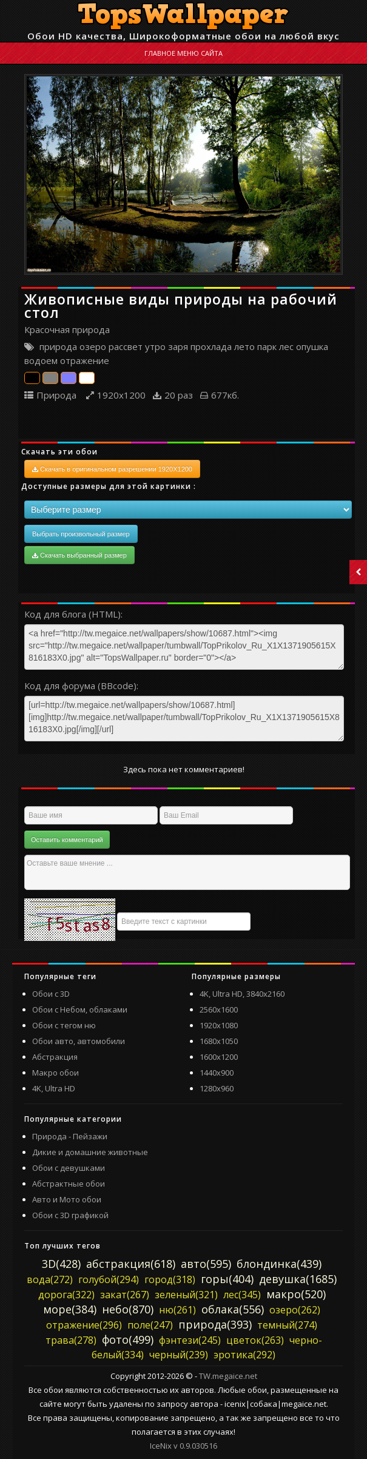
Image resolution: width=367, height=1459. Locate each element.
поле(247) (150, 1325)
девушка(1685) (298, 1279)
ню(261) (177, 1309)
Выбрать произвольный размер (81, 533)
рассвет (126, 346)
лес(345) (242, 1294)
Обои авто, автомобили (78, 1041)
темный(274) (287, 1325)
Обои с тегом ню (64, 1025)
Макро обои (55, 1072)
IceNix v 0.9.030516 (183, 1445)
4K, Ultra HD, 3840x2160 (242, 993)
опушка (312, 346)
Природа (56, 395)
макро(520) (296, 1294)
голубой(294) (108, 1279)
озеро (92, 346)
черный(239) (178, 1354)
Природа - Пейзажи (69, 1136)
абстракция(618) (130, 1263)
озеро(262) (294, 1309)
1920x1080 (219, 1025)
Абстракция (55, 1056)
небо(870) (127, 1309)
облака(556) (232, 1309)
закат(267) (124, 1294)
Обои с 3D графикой (70, 1215)
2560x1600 (219, 1009)
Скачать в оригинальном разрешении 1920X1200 (112, 469)
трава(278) (70, 1340)
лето (244, 346)
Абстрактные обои (68, 1183)
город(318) (169, 1279)
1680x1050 (219, 1041)
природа (58, 346)
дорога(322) (66, 1294)
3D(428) (61, 1263)
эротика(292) (244, 1354)
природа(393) (215, 1324)
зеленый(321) (186, 1294)
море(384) (69, 1309)
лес (286, 346)
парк (267, 346)
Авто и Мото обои (66, 1199)
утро (155, 346)
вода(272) (50, 1279)
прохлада (211, 346)
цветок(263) (255, 1340)
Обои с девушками (68, 1167)
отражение (84, 360)
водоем (41, 360)
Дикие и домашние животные (90, 1152)
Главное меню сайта (183, 53)
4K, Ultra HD (53, 1088)
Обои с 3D (51, 993)
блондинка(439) (279, 1263)
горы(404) (227, 1279)
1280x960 (217, 1088)
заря (178, 346)
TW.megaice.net (228, 1375)
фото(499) (127, 1339)
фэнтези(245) (190, 1340)
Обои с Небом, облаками (79, 1009)
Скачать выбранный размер (79, 555)
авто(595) (206, 1263)
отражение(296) (84, 1325)
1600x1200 (219, 1056)
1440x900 (217, 1072)
